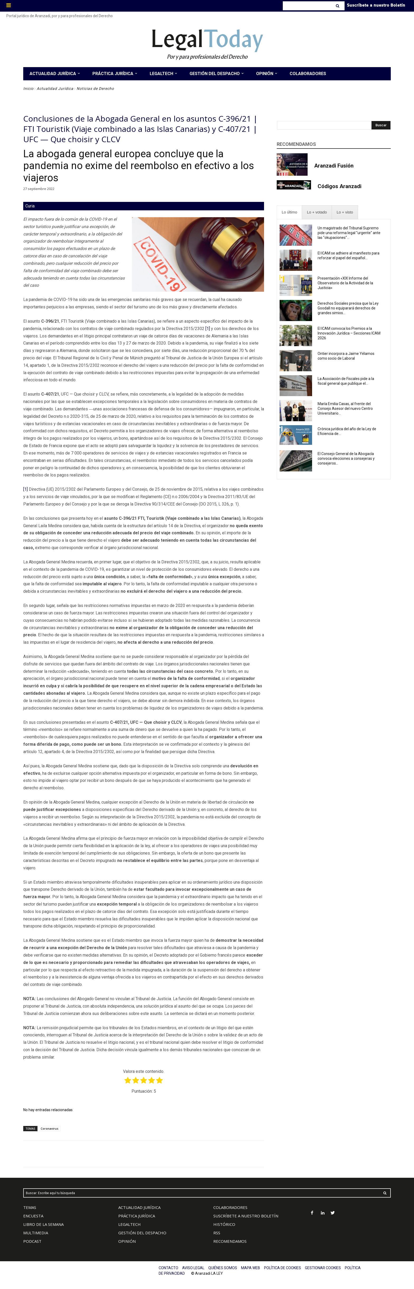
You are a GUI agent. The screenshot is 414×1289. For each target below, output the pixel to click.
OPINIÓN (127, 1241)
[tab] (289, 212)
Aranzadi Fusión (334, 166)
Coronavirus (49, 1128)
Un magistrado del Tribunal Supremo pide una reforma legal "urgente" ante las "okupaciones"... (349, 233)
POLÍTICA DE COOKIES (282, 1268)
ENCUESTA (33, 1215)
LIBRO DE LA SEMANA (43, 1224)
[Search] (338, 6)
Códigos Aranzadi (339, 186)
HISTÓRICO (224, 1224)
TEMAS (29, 1207)
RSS (216, 1232)
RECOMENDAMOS (230, 1241)
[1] (207, 328)
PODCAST (32, 1241)
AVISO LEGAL (193, 1268)
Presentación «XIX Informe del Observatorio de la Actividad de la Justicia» (345, 283)
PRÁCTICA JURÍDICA (136, 1215)
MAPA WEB (250, 1268)
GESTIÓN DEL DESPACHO (142, 1232)
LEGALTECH (129, 1224)
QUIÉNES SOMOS (222, 1268)
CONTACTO (168, 1268)
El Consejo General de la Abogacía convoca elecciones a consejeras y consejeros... (346, 458)
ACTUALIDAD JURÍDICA (139, 1207)
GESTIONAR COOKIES (323, 1268)
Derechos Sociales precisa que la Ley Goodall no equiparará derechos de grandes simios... (348, 308)
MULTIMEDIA (35, 1232)
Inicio (28, 88)
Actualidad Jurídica (55, 88)
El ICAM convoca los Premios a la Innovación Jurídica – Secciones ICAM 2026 (349, 333)
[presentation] (289, 212)
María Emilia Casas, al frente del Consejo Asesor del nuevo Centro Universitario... (345, 408)
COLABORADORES (230, 1207)
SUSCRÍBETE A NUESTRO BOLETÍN (245, 1215)
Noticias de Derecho (95, 88)
